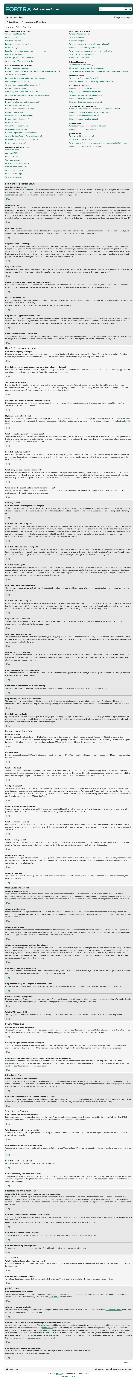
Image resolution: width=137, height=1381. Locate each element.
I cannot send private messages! (82, 64)
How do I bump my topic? (15, 143)
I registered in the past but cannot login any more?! (25, 51)
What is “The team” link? (79, 58)
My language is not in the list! (17, 81)
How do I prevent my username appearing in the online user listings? (33, 71)
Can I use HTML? (12, 153)
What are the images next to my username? (22, 85)
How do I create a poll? (14, 112)
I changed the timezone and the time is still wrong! (25, 78)
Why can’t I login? (12, 47)
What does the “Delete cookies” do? (19, 61)
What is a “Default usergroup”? (81, 54)
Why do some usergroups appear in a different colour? (91, 51)
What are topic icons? (13, 177)
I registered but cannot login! (17, 44)
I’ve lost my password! (14, 54)
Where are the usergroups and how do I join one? (89, 44)
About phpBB (53, 1297)
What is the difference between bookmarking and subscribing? (94, 109)
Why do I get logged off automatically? (20, 58)
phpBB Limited (73, 1294)
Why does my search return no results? (85, 92)
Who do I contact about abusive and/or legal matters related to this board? (99, 143)
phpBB (126, 421)
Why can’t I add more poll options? (19, 115)
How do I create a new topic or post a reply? (22, 102)
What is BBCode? (12, 150)
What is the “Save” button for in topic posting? (23, 136)
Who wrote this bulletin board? (81, 136)
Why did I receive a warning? (16, 129)
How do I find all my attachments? (83, 129)
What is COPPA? (11, 37)
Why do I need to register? (15, 34)
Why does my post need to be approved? (21, 139)
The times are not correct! (15, 75)
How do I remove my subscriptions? (83, 119)
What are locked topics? (14, 173)
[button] (128, 1362)
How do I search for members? (81, 98)
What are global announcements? (18, 163)
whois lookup (47, 1327)
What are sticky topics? (14, 170)
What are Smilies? (12, 156)
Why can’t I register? (13, 40)
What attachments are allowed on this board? (87, 126)
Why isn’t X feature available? (81, 139)
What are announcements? (16, 167)
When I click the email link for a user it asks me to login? (27, 95)
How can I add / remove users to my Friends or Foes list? (92, 81)
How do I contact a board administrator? (85, 146)
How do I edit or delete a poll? (17, 119)
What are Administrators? (79, 34)
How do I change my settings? (17, 68)
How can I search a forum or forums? (84, 88)
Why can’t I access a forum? (16, 122)
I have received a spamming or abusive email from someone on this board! (99, 71)
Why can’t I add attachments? (17, 126)
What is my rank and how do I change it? (21, 92)
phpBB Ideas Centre (113, 1309)
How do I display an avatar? (16, 88)
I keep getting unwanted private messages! (86, 68)
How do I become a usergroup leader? (84, 47)
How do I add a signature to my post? (20, 109)
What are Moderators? (78, 37)
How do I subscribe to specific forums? (84, 115)
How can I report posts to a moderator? (21, 132)
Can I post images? (12, 160)
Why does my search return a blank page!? (86, 95)
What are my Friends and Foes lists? (83, 78)
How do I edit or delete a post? (17, 105)
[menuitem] (12, 17)
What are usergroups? (78, 40)
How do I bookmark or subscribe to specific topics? (89, 112)
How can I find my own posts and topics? (85, 102)
